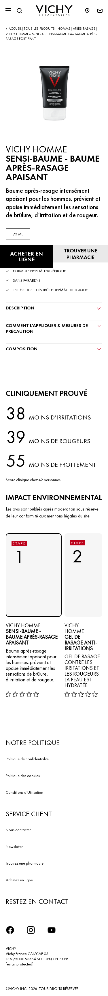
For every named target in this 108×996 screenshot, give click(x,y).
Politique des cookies (23, 775)
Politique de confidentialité (27, 758)
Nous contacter (18, 829)
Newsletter (14, 846)
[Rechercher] (19, 10)
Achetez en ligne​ (19, 879)
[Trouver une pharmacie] (80, 253)
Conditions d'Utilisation (24, 792)
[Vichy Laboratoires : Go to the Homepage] (54, 10)
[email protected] (19, 964)
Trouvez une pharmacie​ (24, 863)
